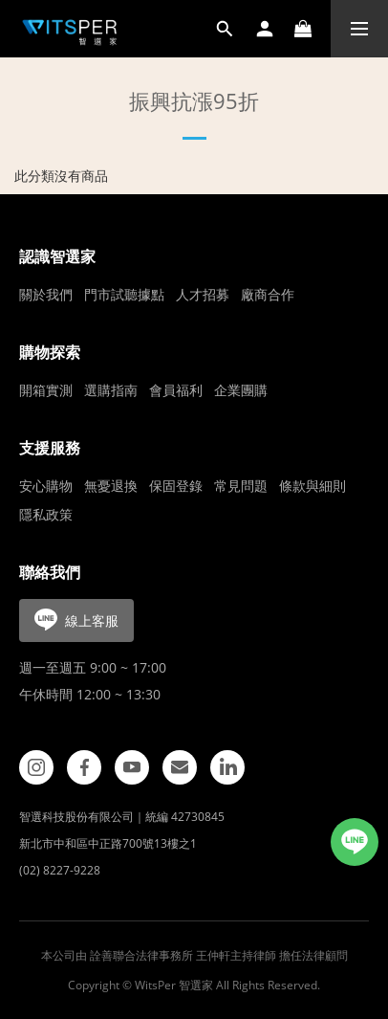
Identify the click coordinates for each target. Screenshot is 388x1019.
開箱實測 (46, 390)
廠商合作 (267, 294)
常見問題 (241, 485)
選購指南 (111, 390)
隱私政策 (46, 514)
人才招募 (202, 294)
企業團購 (241, 390)
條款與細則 (312, 485)
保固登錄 (176, 485)
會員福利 (176, 390)
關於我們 (46, 294)
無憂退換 (111, 485)
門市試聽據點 (124, 294)
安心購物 (46, 485)
